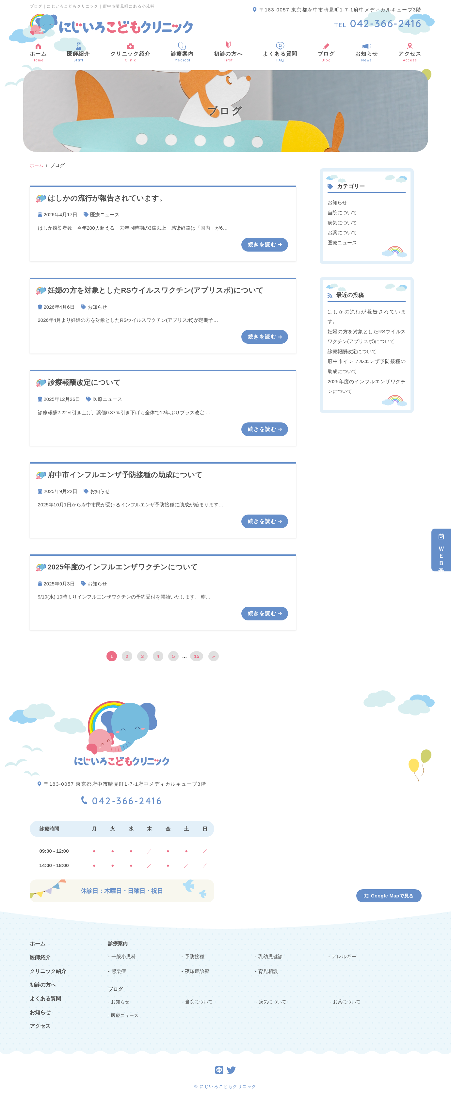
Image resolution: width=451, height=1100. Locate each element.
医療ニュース (105, 214)
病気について (342, 222)
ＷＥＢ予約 (441, 550)
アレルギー (344, 955)
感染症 (118, 970)
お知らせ (366, 52)
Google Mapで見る (389, 894)
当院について (342, 212)
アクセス (409, 52)
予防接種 (194, 955)
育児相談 (268, 970)
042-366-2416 (122, 798)
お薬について (342, 232)
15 (197, 655)
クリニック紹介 (130, 52)
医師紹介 (78, 52)
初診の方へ (228, 52)
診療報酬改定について (352, 350)
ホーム (38, 52)
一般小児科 (123, 955)
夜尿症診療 (197, 970)
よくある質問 (280, 52)
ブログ (326, 52)
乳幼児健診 (270, 955)
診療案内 (182, 52)
